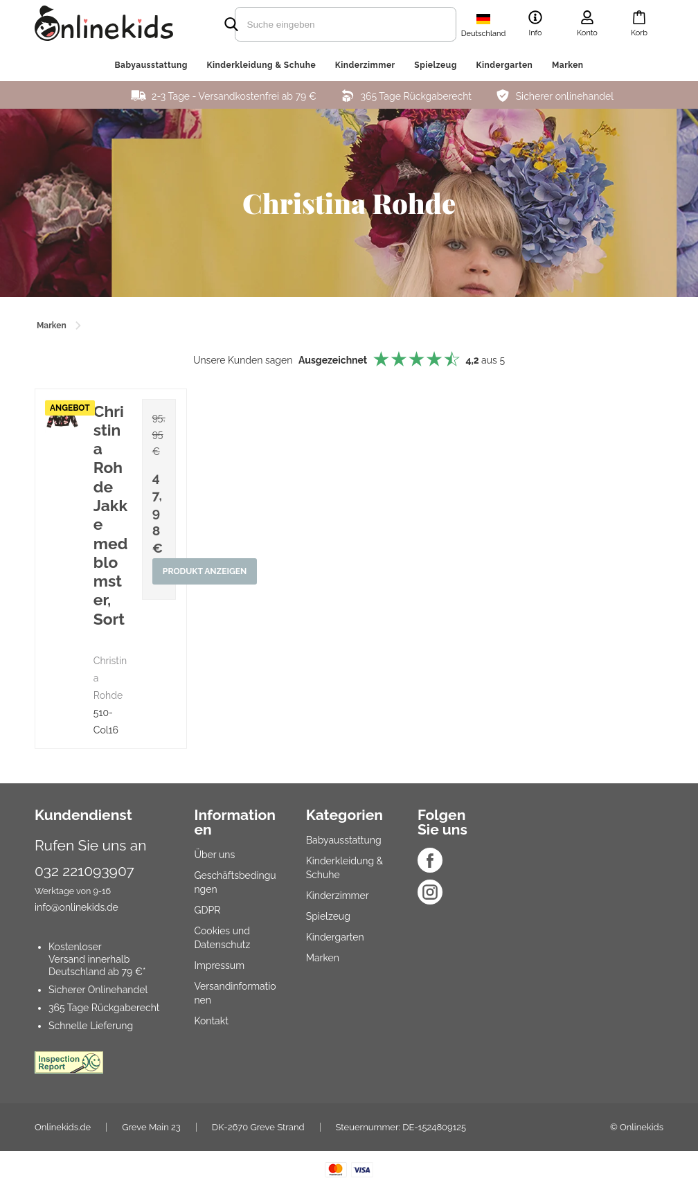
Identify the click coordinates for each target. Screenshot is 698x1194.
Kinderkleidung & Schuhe (261, 65)
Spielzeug (435, 65)
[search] (321, 24)
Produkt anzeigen (205, 572)
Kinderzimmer (365, 65)
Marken (568, 65)
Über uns (214, 854)
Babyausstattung (150, 65)
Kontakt (211, 1020)
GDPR (207, 910)
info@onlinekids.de (76, 907)
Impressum (219, 965)
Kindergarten (504, 65)
